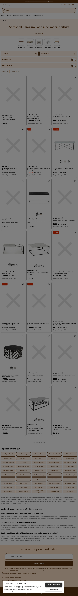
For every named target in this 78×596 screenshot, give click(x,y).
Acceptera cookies (54, 584)
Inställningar (54, 589)
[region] (33, 587)
